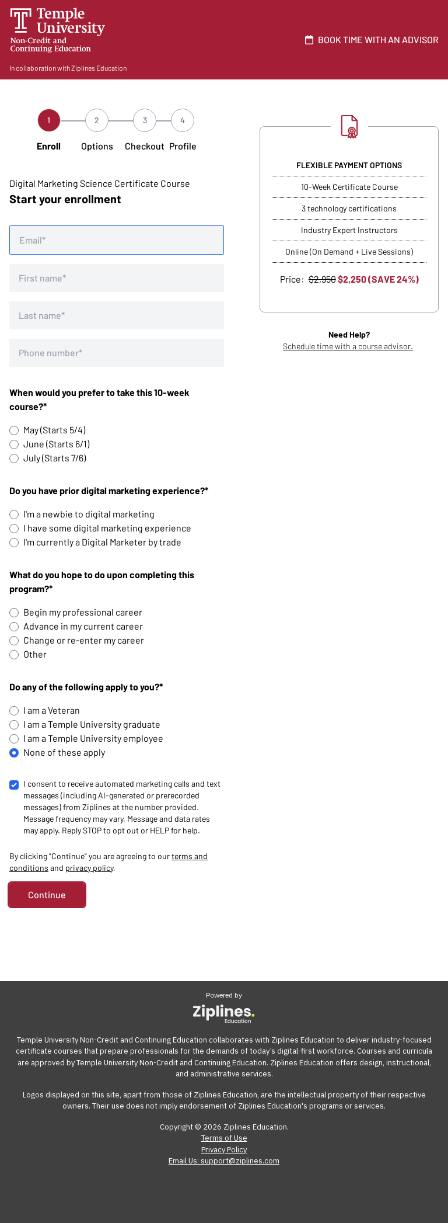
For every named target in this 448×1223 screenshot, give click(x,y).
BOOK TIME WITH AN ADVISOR (369, 39)
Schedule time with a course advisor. (348, 346)
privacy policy (89, 868)
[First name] (116, 278)
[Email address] (116, 240)
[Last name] (116, 315)
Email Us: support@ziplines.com (224, 1161)
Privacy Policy (224, 1150)
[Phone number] (116, 353)
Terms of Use (224, 1138)
